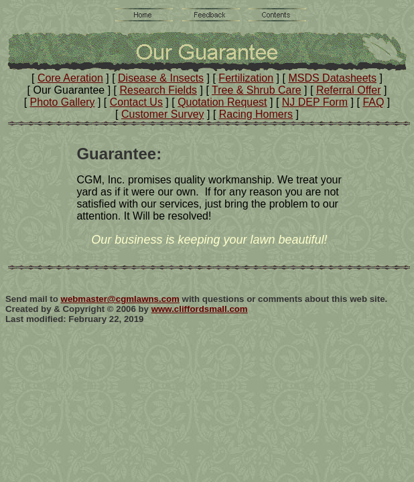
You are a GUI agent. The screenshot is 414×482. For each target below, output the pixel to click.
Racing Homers (256, 114)
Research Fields (158, 90)
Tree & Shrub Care (256, 90)
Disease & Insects (161, 78)
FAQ (373, 102)
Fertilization (245, 78)
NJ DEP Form (315, 102)
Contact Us (136, 102)
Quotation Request (222, 102)
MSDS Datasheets (332, 78)
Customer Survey (162, 114)
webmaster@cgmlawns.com (120, 299)
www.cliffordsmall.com (199, 309)
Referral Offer (348, 90)
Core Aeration (70, 78)
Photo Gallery (62, 102)
